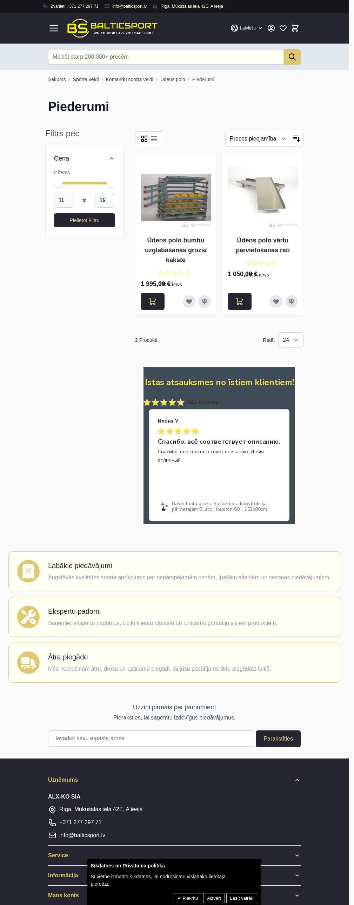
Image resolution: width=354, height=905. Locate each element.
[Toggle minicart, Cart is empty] (295, 28)
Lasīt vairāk (241, 898)
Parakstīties (278, 739)
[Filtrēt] (258, 139)
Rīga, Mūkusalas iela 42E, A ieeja (100, 809)
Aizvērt (214, 898)
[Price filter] (84, 158)
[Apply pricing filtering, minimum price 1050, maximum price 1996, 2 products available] (84, 220)
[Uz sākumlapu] (57, 79)
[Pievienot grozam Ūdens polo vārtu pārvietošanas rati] (240, 301)
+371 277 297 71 (82, 6)
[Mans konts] (271, 28)
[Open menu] (53, 28)
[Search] (292, 57)
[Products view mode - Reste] (144, 139)
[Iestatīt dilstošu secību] (296, 138)
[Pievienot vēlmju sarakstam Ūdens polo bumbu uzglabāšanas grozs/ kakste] (189, 301)
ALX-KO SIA (64, 797)
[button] (174, 780)
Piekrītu (189, 898)
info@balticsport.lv (129, 6)
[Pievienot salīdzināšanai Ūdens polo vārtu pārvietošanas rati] (291, 301)
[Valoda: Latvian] (247, 28)
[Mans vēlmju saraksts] (283, 28)
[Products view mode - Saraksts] (154, 139)
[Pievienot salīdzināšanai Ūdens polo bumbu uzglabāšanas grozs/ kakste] (204, 301)
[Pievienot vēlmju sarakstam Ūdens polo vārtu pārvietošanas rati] (276, 301)
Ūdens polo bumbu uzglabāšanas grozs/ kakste (176, 250)
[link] (219, 506)
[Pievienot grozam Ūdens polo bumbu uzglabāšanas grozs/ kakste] (153, 301)
